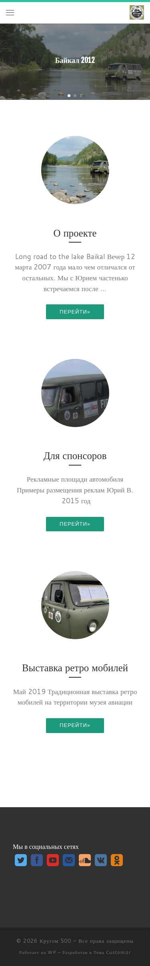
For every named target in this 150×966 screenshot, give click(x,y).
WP (52, 952)
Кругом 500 (55, 940)
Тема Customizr (112, 952)
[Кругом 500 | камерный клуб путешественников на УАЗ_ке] (137, 12)
